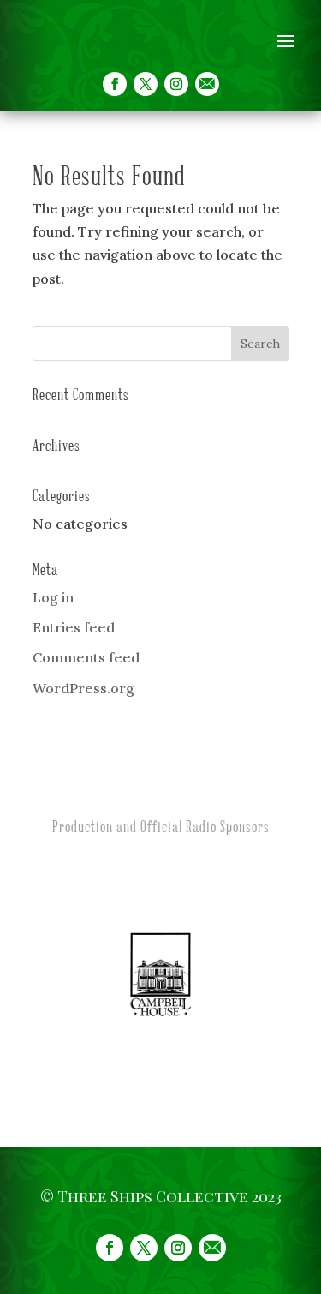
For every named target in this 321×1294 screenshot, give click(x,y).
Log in (53, 597)
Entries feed (74, 627)
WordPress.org (83, 688)
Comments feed (86, 657)
